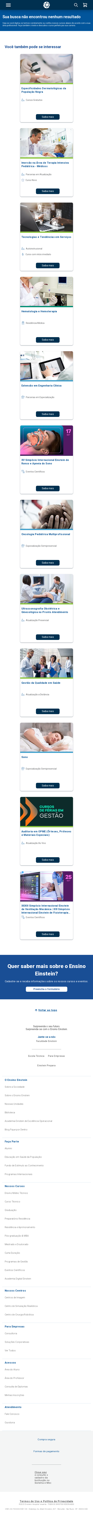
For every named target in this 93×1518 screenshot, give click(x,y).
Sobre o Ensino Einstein (17, 1095)
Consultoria (11, 1333)
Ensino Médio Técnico (16, 1193)
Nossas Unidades (14, 1104)
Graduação (11, 1210)
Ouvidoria (10, 1422)
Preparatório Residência (17, 1218)
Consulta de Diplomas (16, 1386)
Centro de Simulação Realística (21, 1306)
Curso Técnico (12, 1201)
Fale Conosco (12, 1414)
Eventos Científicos (15, 1270)
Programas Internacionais (18, 1174)
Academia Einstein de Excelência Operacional (28, 1121)
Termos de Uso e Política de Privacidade (46, 1501)
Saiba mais (48, 116)
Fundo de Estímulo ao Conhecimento (24, 1165)
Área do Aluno (12, 1369)
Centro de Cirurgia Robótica (19, 1314)
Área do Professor (14, 1378)
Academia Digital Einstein (18, 1278)
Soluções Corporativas (17, 1342)
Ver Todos (10, 1350)
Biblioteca (10, 1112)
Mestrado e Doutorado (17, 1244)
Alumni (8, 1148)
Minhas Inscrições (14, 1395)
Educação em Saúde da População (23, 1157)
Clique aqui (41, 1472)
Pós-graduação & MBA (17, 1236)
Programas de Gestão (16, 1261)
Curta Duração (12, 1253)
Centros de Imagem (15, 1297)
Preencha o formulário (46, 989)
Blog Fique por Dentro (16, 1129)
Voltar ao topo (47, 1010)
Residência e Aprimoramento (20, 1227)
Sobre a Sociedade (15, 1087)
